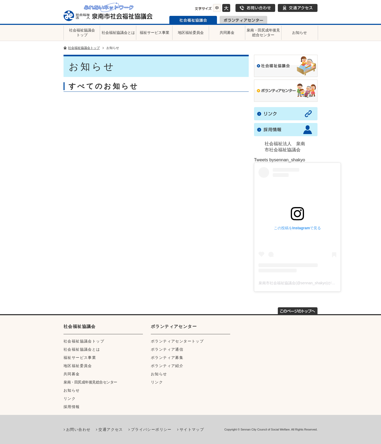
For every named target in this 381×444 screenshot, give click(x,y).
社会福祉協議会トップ (82, 32)
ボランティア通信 (167, 349)
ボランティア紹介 (167, 366)
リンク (70, 398)
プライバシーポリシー (151, 429)
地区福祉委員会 (191, 32)
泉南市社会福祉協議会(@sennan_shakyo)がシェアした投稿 (307, 283)
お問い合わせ (255, 8)
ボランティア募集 (167, 357)
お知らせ (299, 32)
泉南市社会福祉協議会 (193, 20)
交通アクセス (298, 8)
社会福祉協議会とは (118, 32)
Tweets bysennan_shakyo (279, 159)
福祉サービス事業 (154, 32)
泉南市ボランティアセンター (243, 20)
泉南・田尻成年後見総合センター (263, 32)
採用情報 (72, 407)
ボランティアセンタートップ (177, 341)
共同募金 (227, 32)
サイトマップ (192, 429)
